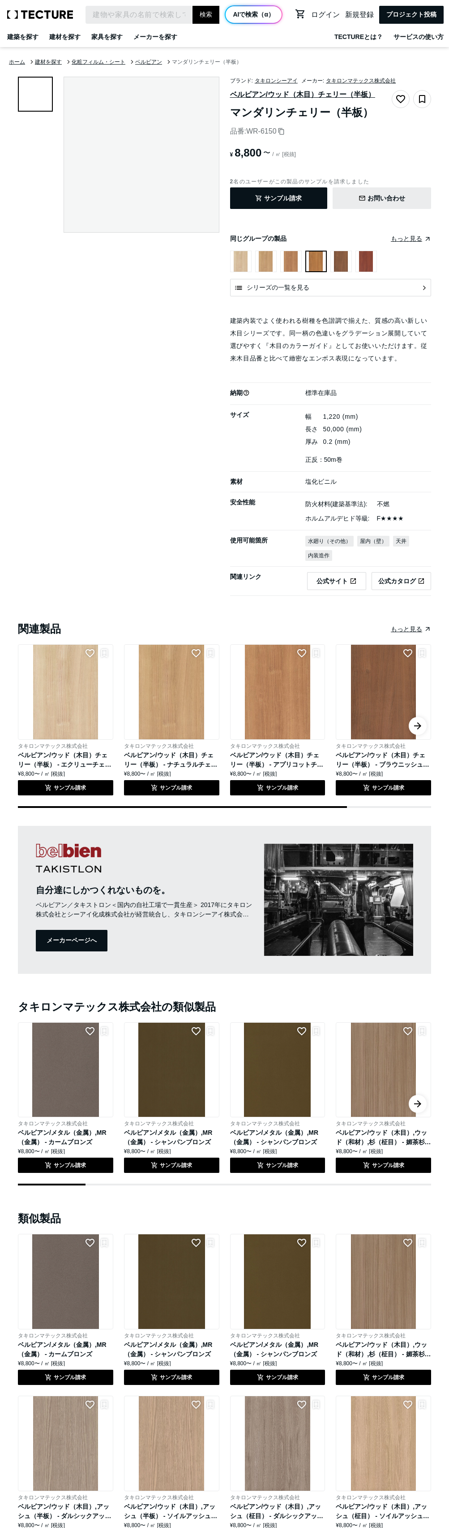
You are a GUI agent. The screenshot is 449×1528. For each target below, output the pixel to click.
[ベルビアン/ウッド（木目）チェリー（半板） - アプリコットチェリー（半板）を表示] (291, 261)
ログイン (325, 14)
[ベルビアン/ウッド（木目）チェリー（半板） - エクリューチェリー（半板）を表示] (241, 261)
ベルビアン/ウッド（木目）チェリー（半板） (302, 94)
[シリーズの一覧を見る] (331, 287)
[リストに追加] (104, 653)
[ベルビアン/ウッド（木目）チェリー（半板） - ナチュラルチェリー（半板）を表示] (266, 261)
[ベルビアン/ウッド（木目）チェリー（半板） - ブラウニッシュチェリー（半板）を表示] (341, 261)
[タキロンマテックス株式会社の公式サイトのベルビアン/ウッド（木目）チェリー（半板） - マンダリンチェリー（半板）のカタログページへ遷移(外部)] (401, 581)
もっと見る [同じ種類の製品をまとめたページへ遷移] (406, 629)
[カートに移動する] (300, 14)
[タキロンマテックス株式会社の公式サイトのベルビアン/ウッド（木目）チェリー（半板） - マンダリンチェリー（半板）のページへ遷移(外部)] (337, 581)
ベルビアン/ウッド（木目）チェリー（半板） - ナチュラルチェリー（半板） (170, 764)
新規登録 (359, 14)
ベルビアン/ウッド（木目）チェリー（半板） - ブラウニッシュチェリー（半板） (382, 764)
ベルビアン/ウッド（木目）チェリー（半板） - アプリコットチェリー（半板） (276, 764)
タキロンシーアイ (276, 81)
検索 (206, 14)
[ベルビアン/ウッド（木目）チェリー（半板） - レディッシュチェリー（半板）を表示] (366, 261)
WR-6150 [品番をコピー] (265, 131)
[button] (246, 392)
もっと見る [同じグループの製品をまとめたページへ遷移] (406, 238)
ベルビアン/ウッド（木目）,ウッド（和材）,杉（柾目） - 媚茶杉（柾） (381, 1142)
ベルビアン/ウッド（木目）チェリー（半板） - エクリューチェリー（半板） (64, 764)
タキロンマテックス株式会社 (361, 81)
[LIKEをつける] (90, 653)
